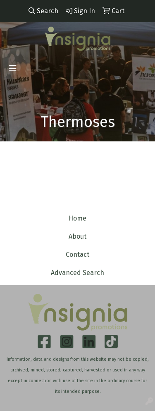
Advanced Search (77, 273)
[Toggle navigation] (12, 68)
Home (77, 218)
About (77, 236)
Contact (77, 254)
